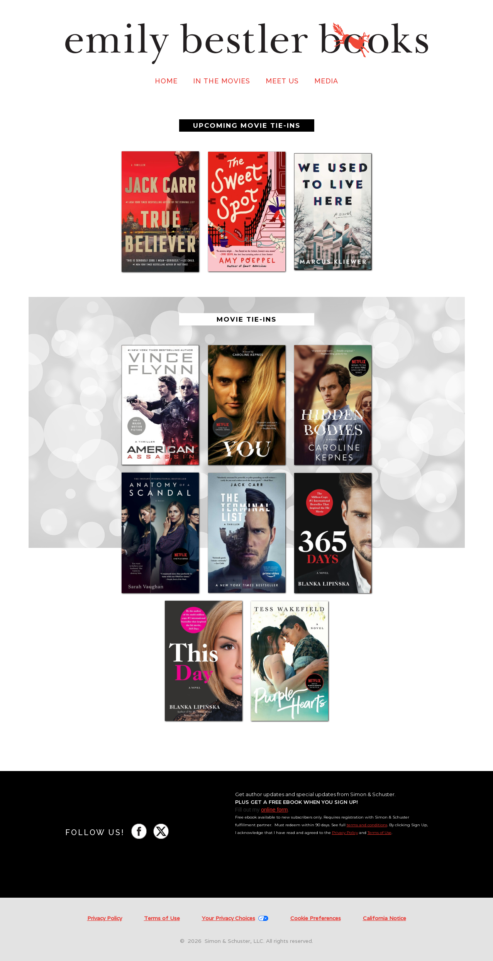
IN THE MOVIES (221, 81)
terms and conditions (367, 824)
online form (274, 810)
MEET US (282, 81)
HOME (166, 81)
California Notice (384, 918)
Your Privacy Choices (228, 918)
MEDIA (326, 81)
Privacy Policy (345, 832)
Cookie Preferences (315, 918)
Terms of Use (379, 832)
